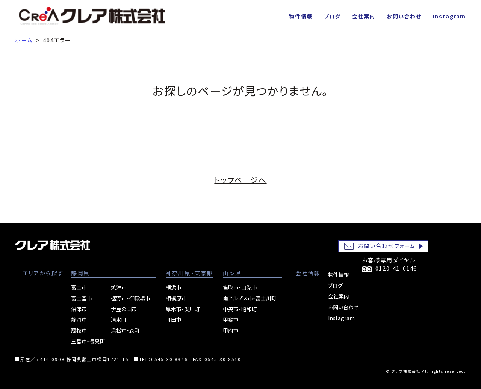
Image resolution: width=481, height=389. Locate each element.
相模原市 (176, 298)
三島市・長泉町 (88, 341)
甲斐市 (231, 319)
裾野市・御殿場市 (130, 298)
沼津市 (79, 309)
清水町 (119, 319)
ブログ (332, 16)
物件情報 (300, 16)
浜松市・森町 (125, 330)
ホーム (24, 40)
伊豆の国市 (124, 309)
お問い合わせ (404, 16)
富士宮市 (81, 298)
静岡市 (79, 319)
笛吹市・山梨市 (240, 287)
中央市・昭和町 (240, 309)
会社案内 (363, 16)
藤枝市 (79, 330)
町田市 (174, 319)
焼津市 (119, 287)
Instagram (449, 16)
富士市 (79, 287)
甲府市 (231, 330)
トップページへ (240, 179)
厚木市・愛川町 (183, 309)
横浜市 (174, 287)
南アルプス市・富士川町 (250, 298)
